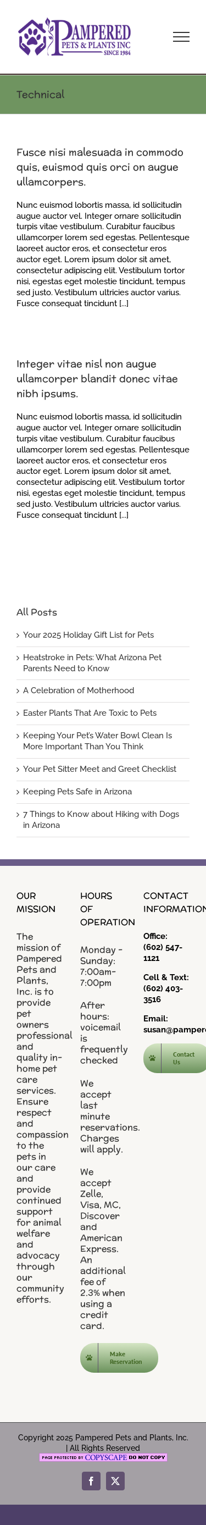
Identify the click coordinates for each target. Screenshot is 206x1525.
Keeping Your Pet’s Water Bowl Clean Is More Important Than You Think (97, 741)
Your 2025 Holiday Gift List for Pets (88, 635)
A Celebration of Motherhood (78, 690)
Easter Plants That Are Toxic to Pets (90, 713)
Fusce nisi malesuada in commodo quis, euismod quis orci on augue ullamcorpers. (99, 167)
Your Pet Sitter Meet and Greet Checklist (99, 769)
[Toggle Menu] (181, 37)
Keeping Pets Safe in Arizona (77, 792)
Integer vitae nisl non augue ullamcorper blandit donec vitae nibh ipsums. (97, 378)
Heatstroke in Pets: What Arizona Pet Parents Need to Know (92, 663)
